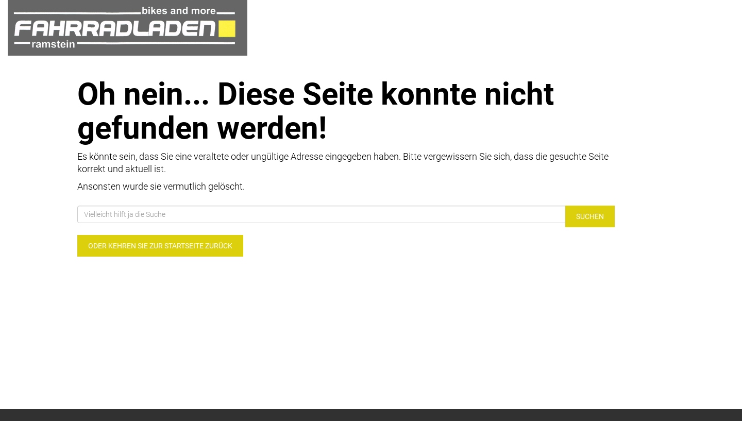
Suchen (590, 216)
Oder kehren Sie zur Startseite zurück (160, 246)
